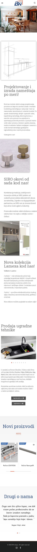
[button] (3, 350)
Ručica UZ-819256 (9, 465)
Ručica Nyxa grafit (28, 465)
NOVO (18, 433)
